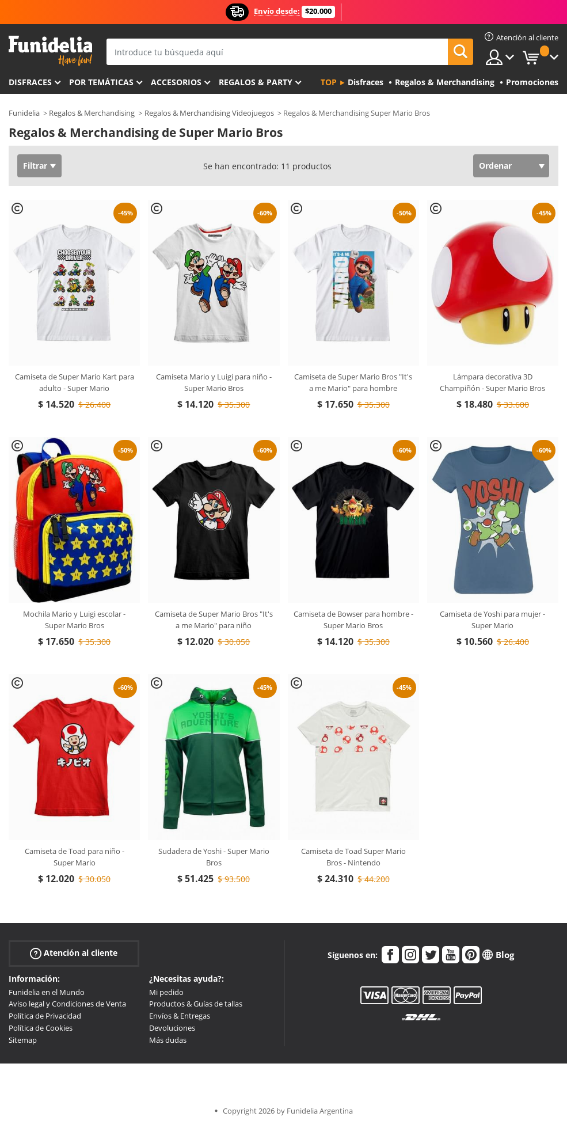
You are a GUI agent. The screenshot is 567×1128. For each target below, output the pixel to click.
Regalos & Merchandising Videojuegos (209, 113)
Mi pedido (166, 992)
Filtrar (35, 165)
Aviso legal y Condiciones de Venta (67, 1003)
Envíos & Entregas (179, 1016)
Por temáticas (101, 82)
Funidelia (24, 113)
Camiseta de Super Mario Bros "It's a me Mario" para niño (214, 620)
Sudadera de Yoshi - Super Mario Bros (213, 857)
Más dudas (168, 1040)
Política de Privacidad (45, 1016)
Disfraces (30, 82)
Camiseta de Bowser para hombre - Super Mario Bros (353, 620)
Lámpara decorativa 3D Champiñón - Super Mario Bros (492, 382)
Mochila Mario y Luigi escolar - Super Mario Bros (74, 620)
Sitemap (23, 1040)
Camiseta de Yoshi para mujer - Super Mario (492, 620)
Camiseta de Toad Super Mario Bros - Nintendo (353, 857)
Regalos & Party (255, 82)
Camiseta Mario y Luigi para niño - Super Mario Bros (214, 382)
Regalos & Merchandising (92, 113)
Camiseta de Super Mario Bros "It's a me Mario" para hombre (353, 382)
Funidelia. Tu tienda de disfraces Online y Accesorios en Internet (50, 51)
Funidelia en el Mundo (47, 992)
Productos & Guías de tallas (195, 1003)
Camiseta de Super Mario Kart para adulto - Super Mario (74, 382)
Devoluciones (172, 1028)
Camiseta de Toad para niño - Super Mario (74, 857)
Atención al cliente (73, 953)
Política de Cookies (41, 1028)
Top (329, 82)
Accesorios (176, 82)
